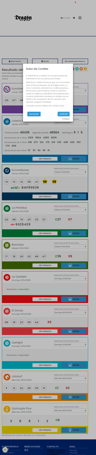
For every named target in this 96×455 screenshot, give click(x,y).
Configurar (66, 119)
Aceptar (64, 114)
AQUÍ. (62, 105)
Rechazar (34, 114)
